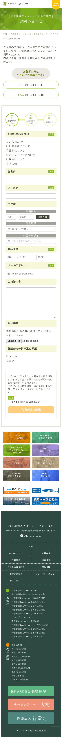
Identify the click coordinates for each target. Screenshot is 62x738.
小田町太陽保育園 (20, 679)
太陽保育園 (17, 645)
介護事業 (46, 553)
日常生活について (19, 146)
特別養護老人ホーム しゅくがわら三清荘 (30, 625)
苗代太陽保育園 (19, 660)
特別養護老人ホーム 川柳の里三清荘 (28, 598)
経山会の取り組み (16, 566)
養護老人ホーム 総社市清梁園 (25, 621)
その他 (13, 163)
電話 (11, 360)
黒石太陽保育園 (19, 672)
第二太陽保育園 (19, 649)
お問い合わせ (16, 573)
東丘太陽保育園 (19, 664)
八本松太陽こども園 (21, 668)
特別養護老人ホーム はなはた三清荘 (28, 629)
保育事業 (16, 560)
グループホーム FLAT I (22, 617)
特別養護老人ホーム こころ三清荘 (27, 606)
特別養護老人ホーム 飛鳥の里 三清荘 (29, 602)
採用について (16, 159)
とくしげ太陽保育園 (21, 656)
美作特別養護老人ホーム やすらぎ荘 (28, 594)
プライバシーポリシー (24, 389)
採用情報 (46, 560)
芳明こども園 (18, 676)
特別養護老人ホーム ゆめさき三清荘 (28, 610)
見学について (16, 150)
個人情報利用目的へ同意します (24, 402)
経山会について (16, 553)
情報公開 (46, 566)
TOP (31, 546)
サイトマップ (16, 580)
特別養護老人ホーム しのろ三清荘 (27, 613)
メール (13, 356)
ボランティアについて (22, 155)
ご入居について (18, 141)
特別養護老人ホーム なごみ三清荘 (27, 636)
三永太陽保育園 (19, 652)
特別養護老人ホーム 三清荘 (24, 590)
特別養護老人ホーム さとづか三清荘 (28, 633)
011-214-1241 (31, 85)
